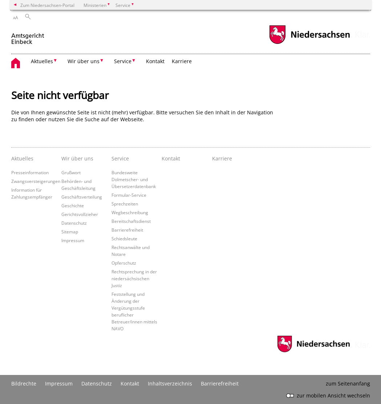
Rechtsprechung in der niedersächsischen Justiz (134, 278)
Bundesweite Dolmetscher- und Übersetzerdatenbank (134, 179)
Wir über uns (77, 158)
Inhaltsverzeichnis (170, 383)
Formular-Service (129, 195)
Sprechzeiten (125, 204)
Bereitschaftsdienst (131, 221)
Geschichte (72, 205)
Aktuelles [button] (42, 61)
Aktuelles (22, 158)
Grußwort (71, 172)
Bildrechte (23, 383)
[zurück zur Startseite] (28, 35)
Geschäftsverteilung (81, 197)
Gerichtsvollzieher (79, 214)
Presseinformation (30, 172)
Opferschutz (124, 263)
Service (120, 158)
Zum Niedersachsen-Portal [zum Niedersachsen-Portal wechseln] (47, 5)
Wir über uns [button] (84, 61)
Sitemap (69, 231)
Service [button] (122, 61)
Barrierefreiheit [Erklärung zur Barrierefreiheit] (220, 383)
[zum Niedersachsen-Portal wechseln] (309, 43)
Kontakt (155, 61)
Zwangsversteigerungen (35, 181)
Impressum (72, 240)
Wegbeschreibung (130, 212)
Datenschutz (74, 223)
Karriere (182, 61)
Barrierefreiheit (127, 230)
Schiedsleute (124, 238)
